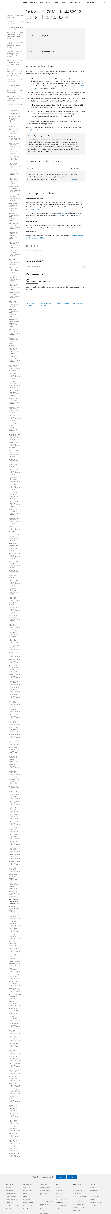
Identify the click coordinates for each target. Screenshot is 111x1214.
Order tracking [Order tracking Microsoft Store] (26, 1199)
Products (48, 2)
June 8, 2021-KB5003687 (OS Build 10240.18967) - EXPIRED (14, 610)
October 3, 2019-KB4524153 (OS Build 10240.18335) (14, 773)
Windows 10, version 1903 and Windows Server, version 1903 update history (15, 63)
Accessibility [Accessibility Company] (93, 1205)
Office (41, 2)
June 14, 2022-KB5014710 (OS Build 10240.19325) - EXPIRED (14, 487)
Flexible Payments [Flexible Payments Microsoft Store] (27, 1209)
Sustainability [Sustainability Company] (93, 1209)
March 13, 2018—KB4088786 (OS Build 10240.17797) (14, 956)
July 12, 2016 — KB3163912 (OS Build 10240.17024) (14, 1122)
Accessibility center (79, 303)
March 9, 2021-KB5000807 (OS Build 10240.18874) (14, 641)
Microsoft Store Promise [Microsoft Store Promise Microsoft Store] (29, 1205)
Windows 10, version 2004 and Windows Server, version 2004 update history (15, 44)
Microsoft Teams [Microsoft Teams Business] (59, 1202)
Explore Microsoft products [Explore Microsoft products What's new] (12, 1205)
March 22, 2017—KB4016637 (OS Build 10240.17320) (14, 1058)
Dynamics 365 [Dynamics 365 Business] (58, 1193)
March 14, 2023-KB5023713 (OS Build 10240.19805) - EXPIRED (14, 401)
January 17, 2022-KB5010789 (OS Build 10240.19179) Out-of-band (14, 529)
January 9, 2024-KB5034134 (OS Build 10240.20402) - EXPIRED (14, 303)
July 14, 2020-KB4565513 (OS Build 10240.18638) (14, 696)
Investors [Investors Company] (92, 1199)
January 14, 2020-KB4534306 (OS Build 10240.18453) (14, 742)
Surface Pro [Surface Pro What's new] (8, 1187)
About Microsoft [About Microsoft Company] (94, 1190)
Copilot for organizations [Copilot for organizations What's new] (11, 1196)
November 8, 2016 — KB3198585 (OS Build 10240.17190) (14, 1085)
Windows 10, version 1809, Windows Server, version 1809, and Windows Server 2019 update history (15, 72)
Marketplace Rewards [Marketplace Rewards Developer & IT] (78, 1207)
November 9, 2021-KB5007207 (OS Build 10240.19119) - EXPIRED (14, 556)
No (72, 1177)
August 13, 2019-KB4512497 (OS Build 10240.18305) (14, 803)
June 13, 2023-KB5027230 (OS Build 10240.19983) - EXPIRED (14, 376)
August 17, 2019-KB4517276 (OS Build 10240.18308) (14, 796)
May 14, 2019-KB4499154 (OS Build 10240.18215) (14, 829)
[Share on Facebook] (27, 245)
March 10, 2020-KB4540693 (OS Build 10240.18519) (14, 729)
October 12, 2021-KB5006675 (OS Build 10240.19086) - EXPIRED (14, 564)
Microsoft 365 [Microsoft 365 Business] (58, 1196)
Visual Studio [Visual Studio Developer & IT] (76, 1210)
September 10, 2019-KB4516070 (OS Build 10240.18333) (14, 788)
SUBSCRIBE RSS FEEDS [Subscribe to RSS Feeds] (34, 251)
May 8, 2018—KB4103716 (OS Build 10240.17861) (14, 943)
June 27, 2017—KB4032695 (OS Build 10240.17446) (14, 1031)
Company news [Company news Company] (93, 1193)
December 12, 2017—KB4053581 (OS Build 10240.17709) (14, 990)
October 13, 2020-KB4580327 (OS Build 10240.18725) (14, 676)
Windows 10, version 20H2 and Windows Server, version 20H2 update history (15, 35)
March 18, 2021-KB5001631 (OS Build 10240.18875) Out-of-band (14, 633)
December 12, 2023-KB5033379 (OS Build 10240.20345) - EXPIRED (14, 313)
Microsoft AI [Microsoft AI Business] (58, 1187)
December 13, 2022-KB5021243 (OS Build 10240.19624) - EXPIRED (14, 427)
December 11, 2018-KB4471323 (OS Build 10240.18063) (14, 885)
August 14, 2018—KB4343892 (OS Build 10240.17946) (14, 916)
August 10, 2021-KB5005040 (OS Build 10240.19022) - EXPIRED (14, 583)
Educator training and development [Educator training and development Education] (45, 1204)
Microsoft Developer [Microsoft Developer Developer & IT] (78, 1190)
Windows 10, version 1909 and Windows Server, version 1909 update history (15, 54)
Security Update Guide (33, 130)
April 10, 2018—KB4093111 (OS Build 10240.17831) (14, 950)
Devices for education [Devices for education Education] (45, 1190)
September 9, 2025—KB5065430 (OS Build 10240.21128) (14, 138)
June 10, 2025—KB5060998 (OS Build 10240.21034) (14, 158)
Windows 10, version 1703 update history (15, 92)
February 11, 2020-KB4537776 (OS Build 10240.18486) (14, 736)
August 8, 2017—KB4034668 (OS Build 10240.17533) (14, 1018)
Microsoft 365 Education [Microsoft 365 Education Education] (46, 1198)
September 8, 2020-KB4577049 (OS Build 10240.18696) (15, 682)
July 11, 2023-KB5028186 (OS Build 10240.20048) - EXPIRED (14, 359)
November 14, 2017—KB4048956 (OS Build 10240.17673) (15, 996)
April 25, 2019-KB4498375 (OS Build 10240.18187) (14, 836)
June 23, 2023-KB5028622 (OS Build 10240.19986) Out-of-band (14, 367)
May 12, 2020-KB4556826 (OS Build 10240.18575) (14, 716)
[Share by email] (35, 245)
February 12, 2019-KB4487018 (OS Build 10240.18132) (14, 863)
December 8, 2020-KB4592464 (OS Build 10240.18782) (14, 661)
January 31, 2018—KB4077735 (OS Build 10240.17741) (14, 970)
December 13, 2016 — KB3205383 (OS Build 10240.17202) (14, 1078)
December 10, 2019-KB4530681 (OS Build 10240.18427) (14, 750)
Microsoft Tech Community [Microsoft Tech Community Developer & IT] (79, 1201)
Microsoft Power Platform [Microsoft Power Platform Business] (61, 1199)
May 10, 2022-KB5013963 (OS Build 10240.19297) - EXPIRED (14, 495)
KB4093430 (63, 213)
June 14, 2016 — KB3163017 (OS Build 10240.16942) (14, 1128)
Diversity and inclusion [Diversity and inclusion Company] (95, 1202)
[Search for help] (98, 2)
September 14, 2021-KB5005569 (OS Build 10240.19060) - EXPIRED (14, 573)
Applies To (30, 23)
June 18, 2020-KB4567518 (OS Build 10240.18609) (14, 702)
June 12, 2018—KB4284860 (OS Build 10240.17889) (14, 936)
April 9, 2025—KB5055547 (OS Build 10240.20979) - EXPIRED (14, 172)
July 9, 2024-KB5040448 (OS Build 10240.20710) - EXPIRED (14, 253)
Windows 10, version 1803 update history (15, 80)
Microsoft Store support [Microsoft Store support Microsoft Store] (29, 1193)
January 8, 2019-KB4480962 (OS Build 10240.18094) (14, 869)
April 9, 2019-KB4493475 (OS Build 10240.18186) (14, 843)
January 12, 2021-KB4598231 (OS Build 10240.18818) (14, 654)
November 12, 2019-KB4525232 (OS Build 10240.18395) (14, 758)
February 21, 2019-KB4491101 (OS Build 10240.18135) (14, 856)
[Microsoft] (12, 2)
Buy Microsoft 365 (75, 2)
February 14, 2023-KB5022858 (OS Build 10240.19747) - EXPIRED (14, 409)
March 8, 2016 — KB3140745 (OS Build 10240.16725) (14, 1148)
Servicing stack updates (33, 209)
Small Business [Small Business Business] (58, 1209)
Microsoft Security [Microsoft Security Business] (59, 1190)
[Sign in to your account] (103, 2)
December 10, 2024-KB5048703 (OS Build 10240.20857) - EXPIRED (14, 206)
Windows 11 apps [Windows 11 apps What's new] (10, 1209)
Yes (61, 1177)
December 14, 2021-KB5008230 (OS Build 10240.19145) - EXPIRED (14, 546)
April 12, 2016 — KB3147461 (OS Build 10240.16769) (14, 1142)
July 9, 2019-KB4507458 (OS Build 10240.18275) (14, 809)
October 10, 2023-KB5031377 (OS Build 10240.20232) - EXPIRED (14, 332)
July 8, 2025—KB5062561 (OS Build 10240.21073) (14, 151)
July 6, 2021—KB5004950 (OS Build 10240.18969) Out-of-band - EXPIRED (14, 600)
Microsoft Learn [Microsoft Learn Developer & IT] (77, 1193)
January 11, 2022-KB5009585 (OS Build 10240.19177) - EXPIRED (14, 537)
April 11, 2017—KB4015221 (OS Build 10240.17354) (14, 1051)
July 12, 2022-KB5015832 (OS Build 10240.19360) (14, 479)
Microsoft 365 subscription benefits (30, 305)
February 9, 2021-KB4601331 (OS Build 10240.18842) (14, 647)
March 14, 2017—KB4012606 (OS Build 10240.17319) (14, 1065)
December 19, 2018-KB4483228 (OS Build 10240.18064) (14, 877)
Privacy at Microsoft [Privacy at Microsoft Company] (94, 1196)
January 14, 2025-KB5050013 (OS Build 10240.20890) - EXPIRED (14, 197)
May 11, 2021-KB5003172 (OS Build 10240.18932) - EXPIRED (14, 618)
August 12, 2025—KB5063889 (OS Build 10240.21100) (14, 144)
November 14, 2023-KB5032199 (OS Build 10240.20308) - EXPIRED (14, 323)
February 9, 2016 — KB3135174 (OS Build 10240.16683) (15, 1155)
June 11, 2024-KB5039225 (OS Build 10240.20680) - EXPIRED (14, 261)
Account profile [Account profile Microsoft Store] (27, 1187)
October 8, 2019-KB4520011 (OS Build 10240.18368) (14, 766)
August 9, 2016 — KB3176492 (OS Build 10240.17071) (14, 1115)
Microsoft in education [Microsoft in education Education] (45, 1187)
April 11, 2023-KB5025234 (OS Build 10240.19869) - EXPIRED (14, 392)
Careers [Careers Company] (92, 1187)
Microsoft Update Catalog (70, 228)
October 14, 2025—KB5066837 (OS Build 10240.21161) (15, 131)
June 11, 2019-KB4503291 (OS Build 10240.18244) (14, 816)
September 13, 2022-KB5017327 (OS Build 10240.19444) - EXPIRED (14, 462)
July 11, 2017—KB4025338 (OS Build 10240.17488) (14, 1025)
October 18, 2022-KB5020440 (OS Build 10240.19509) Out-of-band (14, 445)
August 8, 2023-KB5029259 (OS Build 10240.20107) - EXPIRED (14, 350)
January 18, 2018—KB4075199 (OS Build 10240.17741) (14, 976)
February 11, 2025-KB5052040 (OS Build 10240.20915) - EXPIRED (14, 189)
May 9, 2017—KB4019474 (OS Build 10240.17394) (14, 1045)
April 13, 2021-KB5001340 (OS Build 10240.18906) (14, 626)
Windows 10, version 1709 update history (15, 86)
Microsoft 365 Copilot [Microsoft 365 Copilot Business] (60, 1205)
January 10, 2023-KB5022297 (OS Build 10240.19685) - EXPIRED (14, 418)
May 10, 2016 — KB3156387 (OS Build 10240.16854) (14, 1135)
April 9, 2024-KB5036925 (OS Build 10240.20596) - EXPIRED (14, 278)
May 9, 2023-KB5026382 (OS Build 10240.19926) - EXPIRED (14, 384)
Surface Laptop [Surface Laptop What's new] (9, 1190)
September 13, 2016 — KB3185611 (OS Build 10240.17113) (14, 1107)
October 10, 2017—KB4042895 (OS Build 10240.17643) (15, 1003)
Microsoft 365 (34, 2)
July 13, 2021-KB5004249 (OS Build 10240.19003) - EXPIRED (14, 591)
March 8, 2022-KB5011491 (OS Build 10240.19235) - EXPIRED (14, 512)
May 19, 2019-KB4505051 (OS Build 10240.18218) (14, 823)
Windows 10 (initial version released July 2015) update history (13, 111)
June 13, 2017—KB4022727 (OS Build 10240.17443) (14, 1038)
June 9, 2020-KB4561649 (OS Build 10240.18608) (14, 709)
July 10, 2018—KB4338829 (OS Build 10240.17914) (14, 930)
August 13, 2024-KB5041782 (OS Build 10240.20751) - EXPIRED (14, 244)
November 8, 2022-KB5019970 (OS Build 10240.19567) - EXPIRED (14, 436)
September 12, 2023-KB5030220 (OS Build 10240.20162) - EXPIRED (14, 341)
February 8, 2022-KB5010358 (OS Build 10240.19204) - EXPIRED (14, 520)
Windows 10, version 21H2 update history (15, 22)
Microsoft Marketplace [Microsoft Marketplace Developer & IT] (78, 1204)
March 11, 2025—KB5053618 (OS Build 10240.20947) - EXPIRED (14, 180)
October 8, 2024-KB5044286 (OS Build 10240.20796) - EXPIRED (14, 226)
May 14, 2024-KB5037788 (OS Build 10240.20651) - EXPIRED (14, 270)
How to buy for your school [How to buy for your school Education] (46, 1201)
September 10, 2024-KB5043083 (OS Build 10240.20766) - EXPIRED (14, 235)
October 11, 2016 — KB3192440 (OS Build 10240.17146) (14, 1091)
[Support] (25, 2)
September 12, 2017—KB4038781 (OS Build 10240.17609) (14, 1010)
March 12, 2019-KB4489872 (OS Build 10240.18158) (14, 849)
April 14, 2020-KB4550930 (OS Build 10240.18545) (14, 722)
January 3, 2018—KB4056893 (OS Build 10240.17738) (14, 983)
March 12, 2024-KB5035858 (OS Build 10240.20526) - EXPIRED (14, 286)
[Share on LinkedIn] (30, 245)
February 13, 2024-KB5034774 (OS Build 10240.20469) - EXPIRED (14, 295)
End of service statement (13, 125)
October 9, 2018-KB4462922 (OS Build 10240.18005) (14, 901)
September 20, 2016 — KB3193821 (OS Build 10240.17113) (14, 1099)
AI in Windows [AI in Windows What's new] (9, 1202)
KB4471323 (74, 179)
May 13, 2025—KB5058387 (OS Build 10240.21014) (14, 164)
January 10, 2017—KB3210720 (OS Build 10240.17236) (14, 1071)
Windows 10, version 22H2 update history (15, 16)
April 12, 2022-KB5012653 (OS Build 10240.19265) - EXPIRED (14, 503)
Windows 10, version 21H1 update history (15, 28)
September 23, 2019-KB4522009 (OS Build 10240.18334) (14, 780)
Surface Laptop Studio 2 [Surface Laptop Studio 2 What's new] (11, 1193)
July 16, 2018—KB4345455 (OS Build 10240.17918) (14, 923)
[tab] (32, 281)
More (63, 2)
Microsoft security (63, 303)
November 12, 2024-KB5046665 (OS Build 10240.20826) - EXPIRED (14, 217)
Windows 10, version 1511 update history (15, 105)
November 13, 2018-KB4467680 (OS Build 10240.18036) (14, 894)
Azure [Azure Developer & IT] (74, 1187)
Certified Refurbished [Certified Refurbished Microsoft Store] (28, 1202)
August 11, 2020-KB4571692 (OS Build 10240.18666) (14, 689)
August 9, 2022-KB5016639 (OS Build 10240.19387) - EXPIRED (14, 472)
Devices (56, 2)
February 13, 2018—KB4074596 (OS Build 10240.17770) (14, 963)
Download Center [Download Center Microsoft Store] (27, 1190)
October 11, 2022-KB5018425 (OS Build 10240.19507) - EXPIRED (14, 453)
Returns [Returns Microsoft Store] (25, 1196)
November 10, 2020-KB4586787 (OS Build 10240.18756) (14, 668)
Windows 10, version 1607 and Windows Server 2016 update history (15, 98)
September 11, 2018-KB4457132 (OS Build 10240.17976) (14, 909)
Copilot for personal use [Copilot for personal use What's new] (11, 1199)
